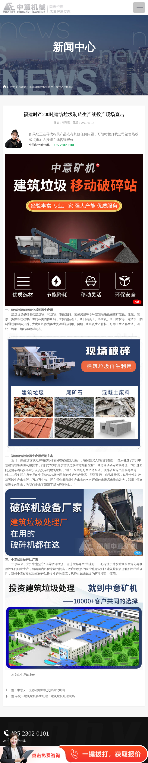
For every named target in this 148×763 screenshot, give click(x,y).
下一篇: (40, 696)
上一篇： (35, 690)
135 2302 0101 (30, 733)
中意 (12, 87)
